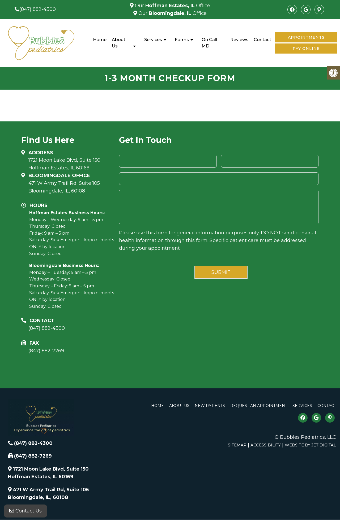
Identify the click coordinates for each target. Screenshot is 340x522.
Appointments (306, 37)
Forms (182, 39)
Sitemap (237, 445)
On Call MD (209, 43)
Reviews (239, 39)
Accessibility (265, 445)
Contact (262, 39)
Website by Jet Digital (310, 445)
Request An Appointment (258, 405)
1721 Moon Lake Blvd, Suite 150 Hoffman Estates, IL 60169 (64, 164)
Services (153, 39)
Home (100, 39)
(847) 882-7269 (46, 351)
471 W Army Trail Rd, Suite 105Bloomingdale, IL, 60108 (64, 187)
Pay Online (306, 48)
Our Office (172, 5)
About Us (118, 43)
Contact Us (25, 511)
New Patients (210, 405)
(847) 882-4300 (37, 9)
